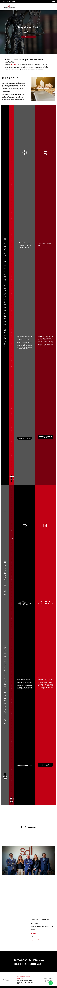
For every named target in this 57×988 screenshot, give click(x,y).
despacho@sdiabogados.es (8, 1)
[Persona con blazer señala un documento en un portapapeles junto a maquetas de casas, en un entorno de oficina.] (35, 814)
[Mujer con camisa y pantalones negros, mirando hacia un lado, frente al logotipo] (21, 899)
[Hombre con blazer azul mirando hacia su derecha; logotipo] (48, 899)
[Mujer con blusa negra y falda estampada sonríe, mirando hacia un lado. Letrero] (35, 899)
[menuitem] (51, 977)
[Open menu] (53, 1)
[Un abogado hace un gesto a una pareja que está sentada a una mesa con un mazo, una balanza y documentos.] (21, 814)
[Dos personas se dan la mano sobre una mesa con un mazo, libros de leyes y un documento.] (8, 814)
